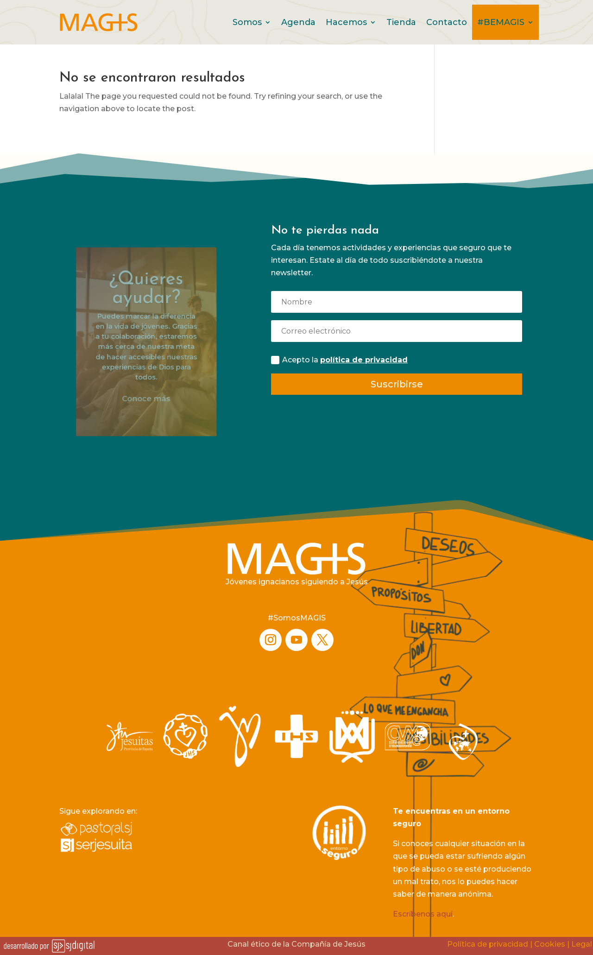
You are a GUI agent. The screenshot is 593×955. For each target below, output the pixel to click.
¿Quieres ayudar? (146, 311)
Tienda (401, 22)
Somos (247, 22)
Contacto (446, 22)
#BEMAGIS (500, 22)
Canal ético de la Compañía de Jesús (296, 944)
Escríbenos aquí (423, 914)
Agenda (298, 22)
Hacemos (346, 22)
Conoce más (146, 392)
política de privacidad (364, 359)
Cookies (549, 944)
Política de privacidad (487, 944)
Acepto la (339, 360)
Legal (581, 944)
